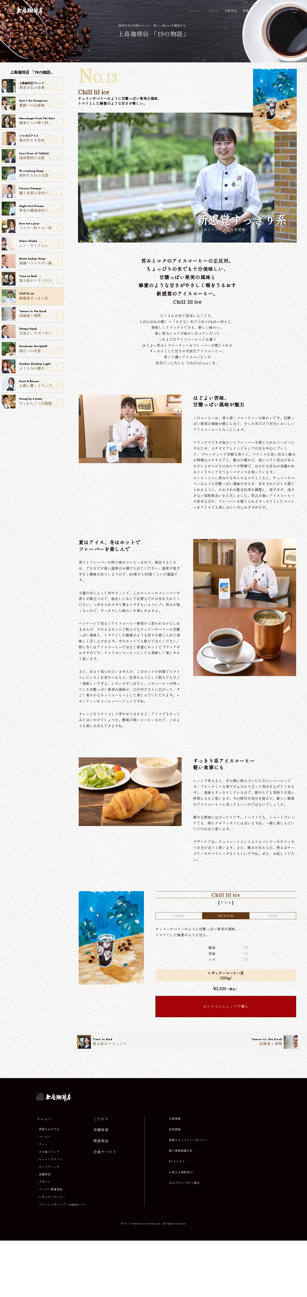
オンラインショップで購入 (226, 1062)
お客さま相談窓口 (181, 1228)
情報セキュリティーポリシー (188, 1196)
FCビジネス (177, 1218)
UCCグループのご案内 (184, 1239)
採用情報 (175, 1186)
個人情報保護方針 (181, 1207)
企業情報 (175, 1175)
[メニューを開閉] (294, 10)
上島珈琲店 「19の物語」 (153, 36)
